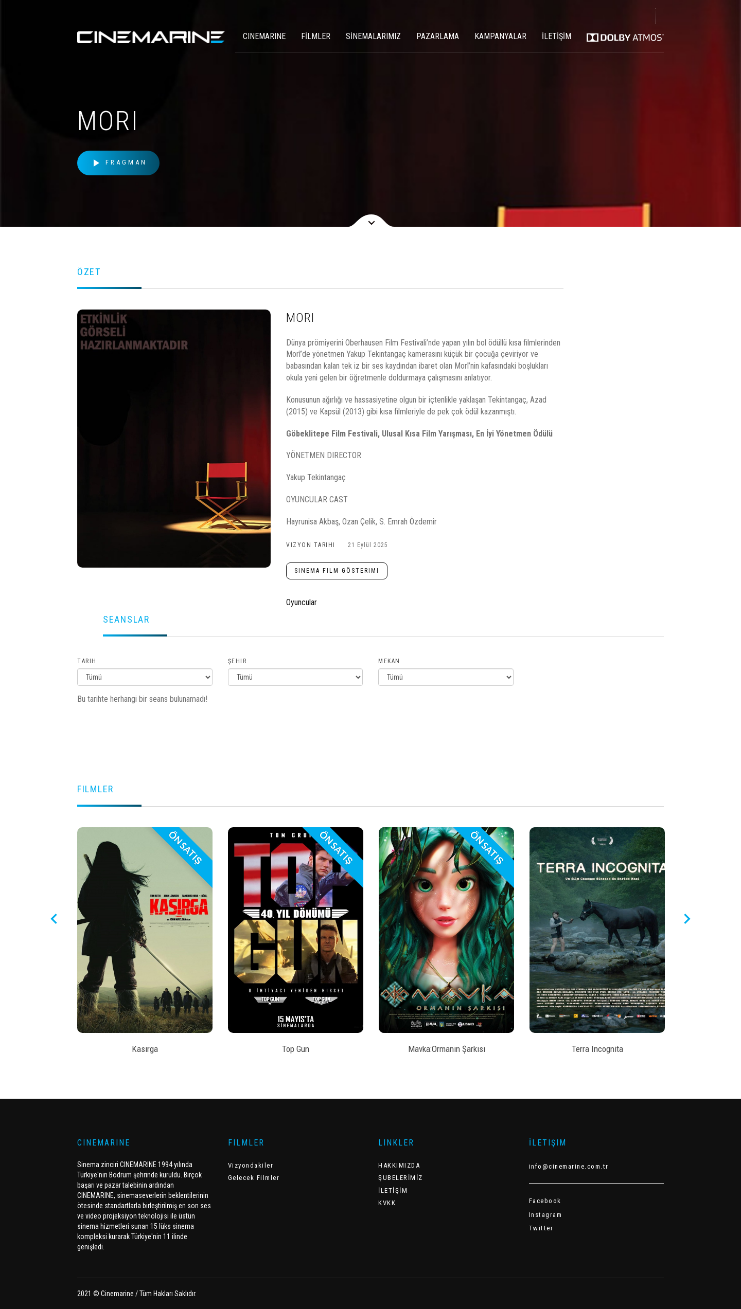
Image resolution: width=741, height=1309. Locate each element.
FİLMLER (315, 36)
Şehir (237, 661)
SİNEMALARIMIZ (373, 36)
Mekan (389, 661)
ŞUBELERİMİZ (400, 1177)
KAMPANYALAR (500, 36)
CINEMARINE (264, 36)
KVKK (387, 1203)
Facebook (545, 1201)
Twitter (541, 1228)
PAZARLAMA (437, 36)
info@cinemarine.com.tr (569, 1166)
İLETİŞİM (556, 36)
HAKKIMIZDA (399, 1165)
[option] (145, 944)
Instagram (545, 1215)
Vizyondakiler (251, 1165)
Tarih (87, 661)
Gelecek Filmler (254, 1177)
